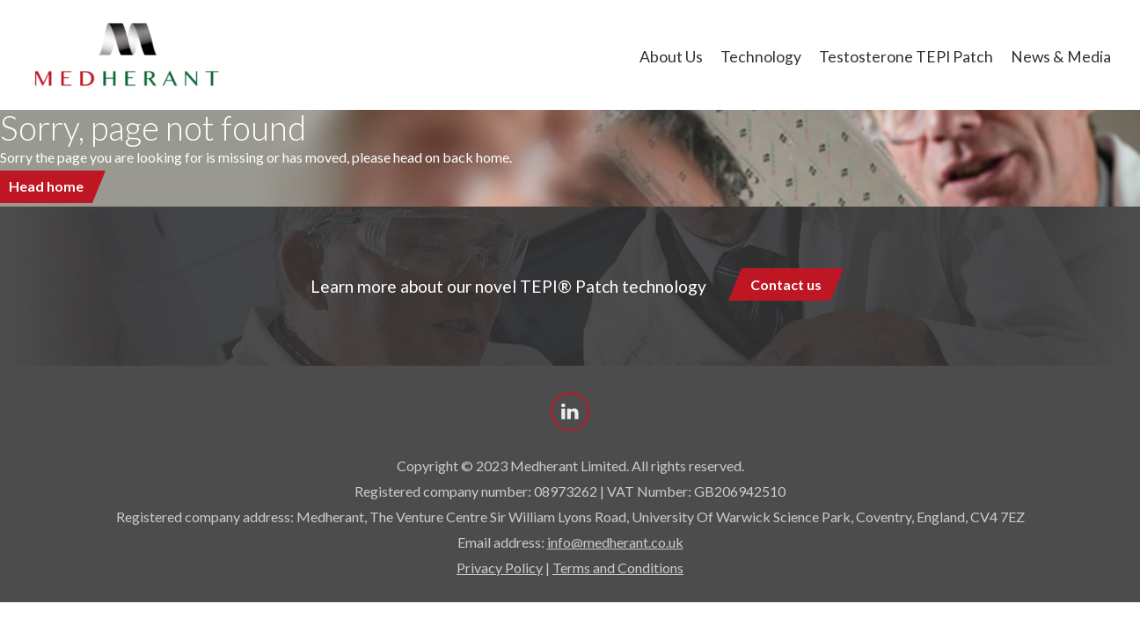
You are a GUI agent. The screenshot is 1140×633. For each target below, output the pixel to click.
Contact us (786, 284)
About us (671, 56)
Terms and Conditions (617, 567)
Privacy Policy (500, 567)
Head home (46, 186)
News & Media (1061, 56)
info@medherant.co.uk (615, 542)
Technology (760, 56)
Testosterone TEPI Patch (906, 56)
